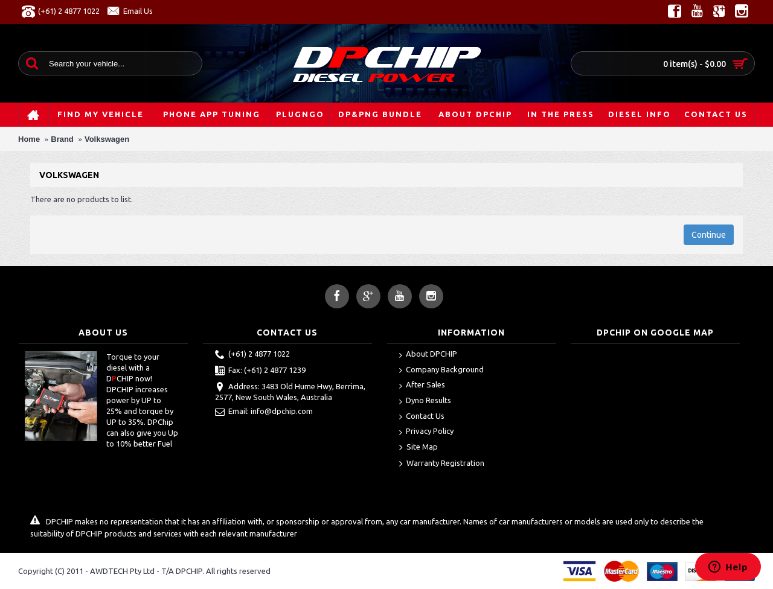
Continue (708, 235)
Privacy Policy (426, 432)
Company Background (441, 370)
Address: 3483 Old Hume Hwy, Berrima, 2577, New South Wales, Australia (290, 391)
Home (29, 139)
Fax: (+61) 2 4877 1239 (260, 371)
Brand (62, 139)
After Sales (422, 385)
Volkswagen (107, 139)
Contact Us (421, 417)
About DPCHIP (428, 354)
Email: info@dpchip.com (264, 412)
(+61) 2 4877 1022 (252, 354)
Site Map (418, 447)
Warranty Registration (441, 464)
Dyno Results (425, 401)
